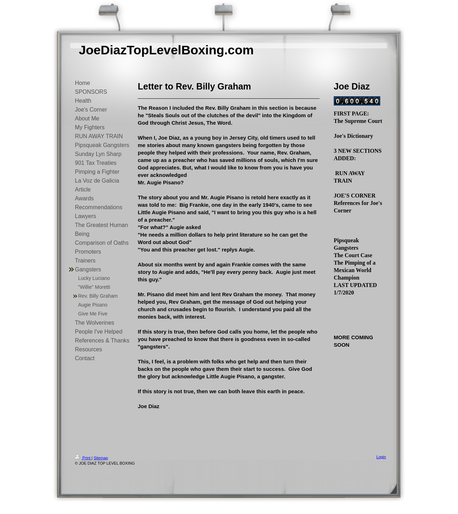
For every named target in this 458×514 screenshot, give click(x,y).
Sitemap (101, 458)
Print (83, 458)
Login (381, 457)
